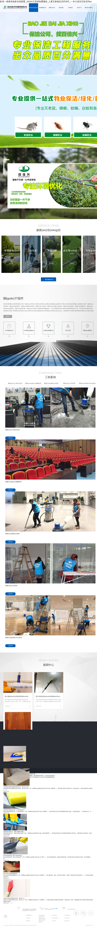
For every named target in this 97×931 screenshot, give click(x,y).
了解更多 (10, 263)
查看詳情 (10, 438)
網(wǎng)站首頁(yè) (33, 9)
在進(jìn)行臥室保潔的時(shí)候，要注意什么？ (14, 898)
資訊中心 (79, 7)
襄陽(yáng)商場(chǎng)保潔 (87, 383)
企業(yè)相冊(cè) (48, 330)
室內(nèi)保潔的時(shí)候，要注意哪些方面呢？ (14, 762)
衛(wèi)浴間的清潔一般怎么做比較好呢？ (12, 855)
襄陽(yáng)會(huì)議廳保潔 (33, 383)
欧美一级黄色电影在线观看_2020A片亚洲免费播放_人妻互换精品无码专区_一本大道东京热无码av (46, 1)
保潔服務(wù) (42, 7)
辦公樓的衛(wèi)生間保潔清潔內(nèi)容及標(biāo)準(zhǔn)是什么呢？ (18, 696)
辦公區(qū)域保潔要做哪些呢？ (10, 873)
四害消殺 (61, 7)
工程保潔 (32, 250)
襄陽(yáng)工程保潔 (69, 383)
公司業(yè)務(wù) (29, 330)
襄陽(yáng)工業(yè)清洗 (15, 383)
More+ (8, 316)
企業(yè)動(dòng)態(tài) (55, 915)
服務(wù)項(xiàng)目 (52, 9)
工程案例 (70, 7)
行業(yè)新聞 (55, 918)
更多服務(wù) (49, 279)
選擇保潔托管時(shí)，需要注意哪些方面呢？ (13, 831)
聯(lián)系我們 (88, 7)
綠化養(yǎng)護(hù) (73, 250)
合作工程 (68, 330)
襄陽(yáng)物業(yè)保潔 (51, 383)
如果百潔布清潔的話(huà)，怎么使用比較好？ (14, 809)
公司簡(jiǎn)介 (9, 330)
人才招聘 (54, 920)
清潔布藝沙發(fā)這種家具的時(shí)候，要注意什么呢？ (16, 786)
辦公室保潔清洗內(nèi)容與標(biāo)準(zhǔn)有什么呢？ (49, 696)
